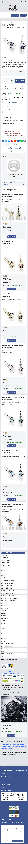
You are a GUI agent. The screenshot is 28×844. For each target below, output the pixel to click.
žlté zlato (14, 555)
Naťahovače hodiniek (8, 600)
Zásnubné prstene (14, 583)
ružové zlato (5, 560)
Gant (14, 626)
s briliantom (5, 565)
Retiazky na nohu (7, 573)
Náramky (14, 575)
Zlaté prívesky (14, 578)
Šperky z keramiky (14, 593)
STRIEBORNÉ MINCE (7, 653)
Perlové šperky (14, 588)
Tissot (14, 616)
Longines (14, 606)
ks (5, 236)
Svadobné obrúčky (14, 580)
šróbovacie (5, 563)
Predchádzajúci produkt (7, 183)
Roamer (14, 623)
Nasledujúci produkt (21, 183)
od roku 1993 (14, 10)
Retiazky (14, 570)
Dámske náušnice (14, 568)
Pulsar (3, 648)
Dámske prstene (14, 585)
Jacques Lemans (14, 646)
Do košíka (20, 81)
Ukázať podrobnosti (6, 840)
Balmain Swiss (14, 608)
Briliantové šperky (14, 591)
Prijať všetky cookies (17, 841)
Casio (3, 621)
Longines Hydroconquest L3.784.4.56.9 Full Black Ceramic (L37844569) (12, 687)
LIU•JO (14, 641)
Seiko (3, 628)
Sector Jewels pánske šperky (11, 598)
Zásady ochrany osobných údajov (15, 837)
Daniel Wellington (7, 643)
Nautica (3, 636)
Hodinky (14, 603)
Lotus (3, 633)
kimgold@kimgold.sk (6, 790)
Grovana (14, 638)
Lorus (14, 651)
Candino (4, 613)
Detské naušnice (14, 553)
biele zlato (14, 558)
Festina (14, 631)
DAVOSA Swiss (14, 618)
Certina (14, 611)
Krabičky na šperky (7, 595)
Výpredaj (14, 656)
